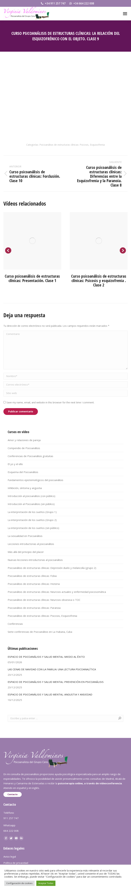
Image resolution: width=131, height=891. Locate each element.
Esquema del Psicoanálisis (23, 472)
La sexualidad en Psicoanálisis (25, 536)
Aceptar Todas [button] (45, 883)
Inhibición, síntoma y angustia (25, 488)
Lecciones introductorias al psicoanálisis (31, 544)
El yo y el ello (15, 464)
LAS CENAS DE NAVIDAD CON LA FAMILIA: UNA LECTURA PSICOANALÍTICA (52, 669)
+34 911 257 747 (53, 3)
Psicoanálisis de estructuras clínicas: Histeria (34, 584)
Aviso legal (9, 856)
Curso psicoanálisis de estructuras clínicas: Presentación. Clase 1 (32, 278)
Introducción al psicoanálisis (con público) (31, 496)
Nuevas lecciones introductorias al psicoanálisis (35, 560)
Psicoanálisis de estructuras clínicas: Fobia (32, 576)
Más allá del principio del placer (26, 552)
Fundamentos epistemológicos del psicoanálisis (35, 480)
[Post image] (32, 241)
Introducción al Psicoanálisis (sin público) (31, 504)
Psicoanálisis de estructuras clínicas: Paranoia (34, 607)
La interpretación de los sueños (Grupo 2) (32, 520)
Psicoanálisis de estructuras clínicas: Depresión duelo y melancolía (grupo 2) (52, 568)
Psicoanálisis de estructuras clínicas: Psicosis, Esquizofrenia (72, 144)
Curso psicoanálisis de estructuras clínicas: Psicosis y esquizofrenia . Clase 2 (98, 280)
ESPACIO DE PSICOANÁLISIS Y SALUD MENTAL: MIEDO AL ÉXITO (46, 656)
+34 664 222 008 (81, 3)
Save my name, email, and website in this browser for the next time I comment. (50, 402)
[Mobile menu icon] (125, 14)
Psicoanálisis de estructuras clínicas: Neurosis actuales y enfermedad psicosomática (57, 591)
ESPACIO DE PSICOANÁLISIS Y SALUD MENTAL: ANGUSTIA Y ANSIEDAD (50, 694)
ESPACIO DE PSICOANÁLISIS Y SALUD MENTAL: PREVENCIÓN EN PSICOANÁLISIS (56, 682)
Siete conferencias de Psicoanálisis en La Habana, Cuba (40, 631)
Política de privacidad (15, 862)
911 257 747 (11, 818)
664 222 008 (11, 830)
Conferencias (15, 623)
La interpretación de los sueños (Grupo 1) (32, 512)
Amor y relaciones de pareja (24, 440)
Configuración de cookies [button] (19, 883)
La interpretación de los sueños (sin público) (33, 528)
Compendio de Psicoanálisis (24, 448)
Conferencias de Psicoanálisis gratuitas (30, 456)
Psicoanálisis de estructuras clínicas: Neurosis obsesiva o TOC (44, 599)
